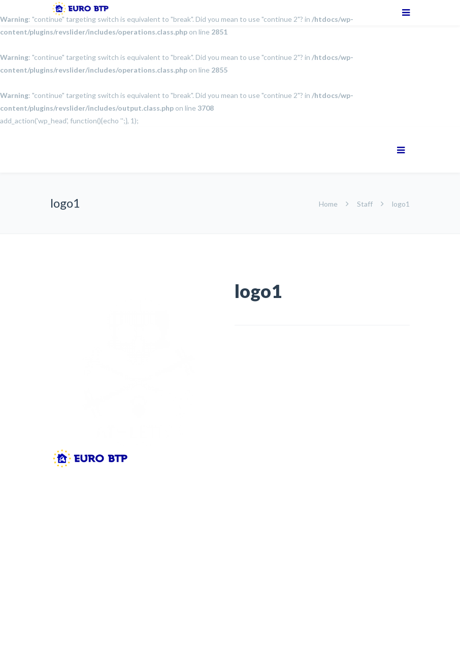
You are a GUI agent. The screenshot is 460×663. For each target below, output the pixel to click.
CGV (168, 623)
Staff (364, 204)
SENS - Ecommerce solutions (137, 639)
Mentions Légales (117, 623)
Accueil (62, 623)
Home (329, 204)
